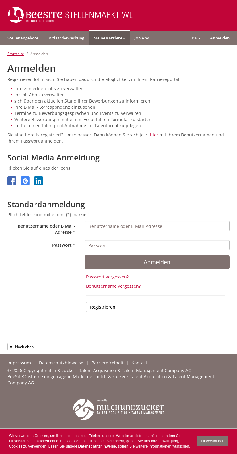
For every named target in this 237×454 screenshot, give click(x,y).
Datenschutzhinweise (97, 446)
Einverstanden (212, 441)
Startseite (15, 53)
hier (154, 135)
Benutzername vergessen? (113, 286)
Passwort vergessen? (107, 277)
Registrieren (102, 307)
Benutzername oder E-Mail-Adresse (46, 229)
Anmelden (157, 262)
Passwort (63, 245)
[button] (109, 38)
